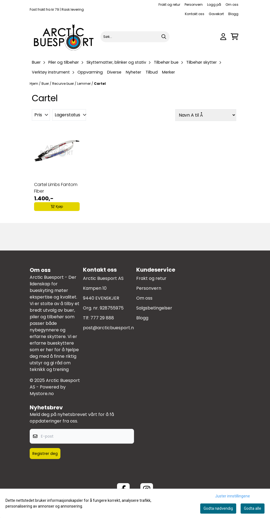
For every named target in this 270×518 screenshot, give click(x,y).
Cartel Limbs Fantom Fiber (55, 187)
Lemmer (84, 83)
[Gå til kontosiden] (223, 36)
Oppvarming (90, 72)
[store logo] (64, 37)
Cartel (100, 83)
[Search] (163, 36)
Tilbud (152, 72)
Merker (168, 72)
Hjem (34, 83)
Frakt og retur (169, 4)
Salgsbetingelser (154, 308)
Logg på (214, 4)
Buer (45, 83)
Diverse (114, 72)
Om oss (232, 4)
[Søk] (135, 36)
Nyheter (133, 72)
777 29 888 (102, 318)
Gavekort (216, 14)
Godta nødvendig (218, 508)
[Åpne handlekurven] (235, 36)
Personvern (194, 4)
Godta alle (252, 508)
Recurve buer (63, 83)
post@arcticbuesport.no (110, 328)
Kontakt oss (194, 14)
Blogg (233, 14)
